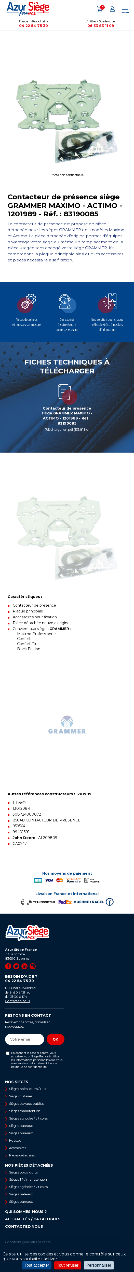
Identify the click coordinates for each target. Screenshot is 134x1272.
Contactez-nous (17, 1001)
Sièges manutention (24, 1111)
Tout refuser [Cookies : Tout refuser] (67, 1265)
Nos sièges (16, 1082)
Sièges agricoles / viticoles (28, 1118)
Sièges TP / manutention (28, 1179)
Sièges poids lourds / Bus (27, 1089)
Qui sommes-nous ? (26, 1211)
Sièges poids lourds (23, 1172)
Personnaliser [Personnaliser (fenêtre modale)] (98, 1265)
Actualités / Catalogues (33, 1219)
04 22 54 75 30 (33, 25)
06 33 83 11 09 (100, 25)
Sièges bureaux (21, 1133)
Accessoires (17, 1148)
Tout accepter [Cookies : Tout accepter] (36, 1265)
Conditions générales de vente (28, 1242)
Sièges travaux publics (26, 1104)
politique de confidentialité (29, 1067)
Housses (15, 1140)
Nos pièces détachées (29, 1165)
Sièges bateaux (21, 1126)
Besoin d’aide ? (34, 978)
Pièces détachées (22, 1155)
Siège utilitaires (20, 1096)
